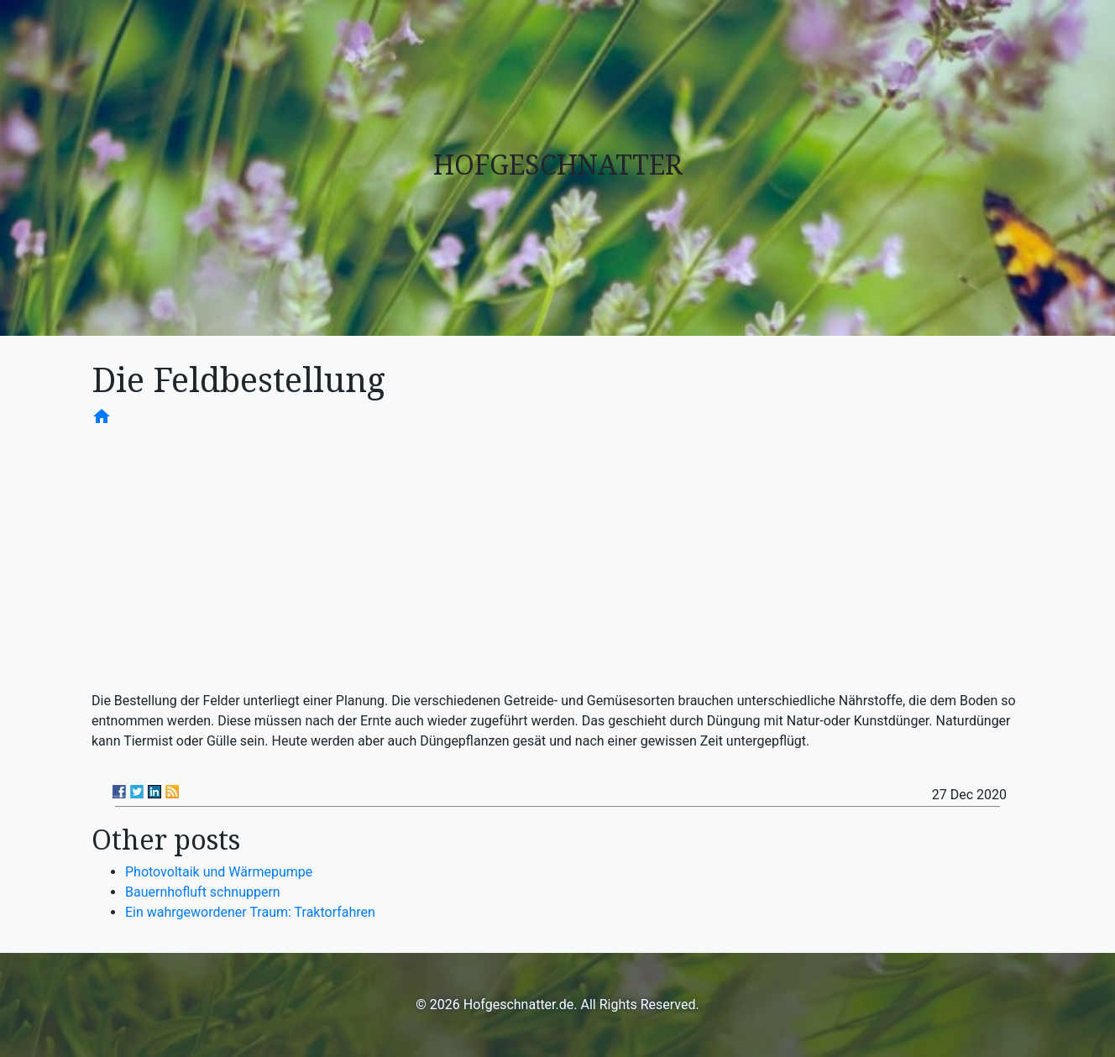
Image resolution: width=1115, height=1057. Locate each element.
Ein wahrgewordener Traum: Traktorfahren (250, 912)
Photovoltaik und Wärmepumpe (218, 872)
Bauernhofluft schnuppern (202, 892)
